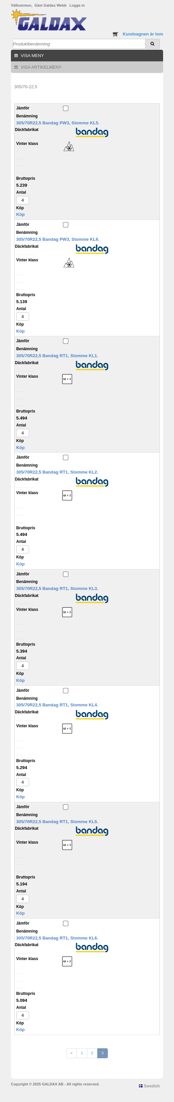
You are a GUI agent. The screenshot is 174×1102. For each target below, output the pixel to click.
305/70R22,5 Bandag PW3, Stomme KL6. (57, 239)
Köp (20, 214)
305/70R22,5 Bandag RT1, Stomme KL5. (57, 821)
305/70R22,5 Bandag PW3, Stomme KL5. (57, 122)
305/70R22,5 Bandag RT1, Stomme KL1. (57, 355)
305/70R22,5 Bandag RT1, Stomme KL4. (57, 704)
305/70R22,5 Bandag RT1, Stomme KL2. (57, 472)
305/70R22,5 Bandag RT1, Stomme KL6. (57, 938)
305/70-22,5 (25, 86)
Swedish (149, 1086)
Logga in (77, 5)
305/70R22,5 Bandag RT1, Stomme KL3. (57, 588)
